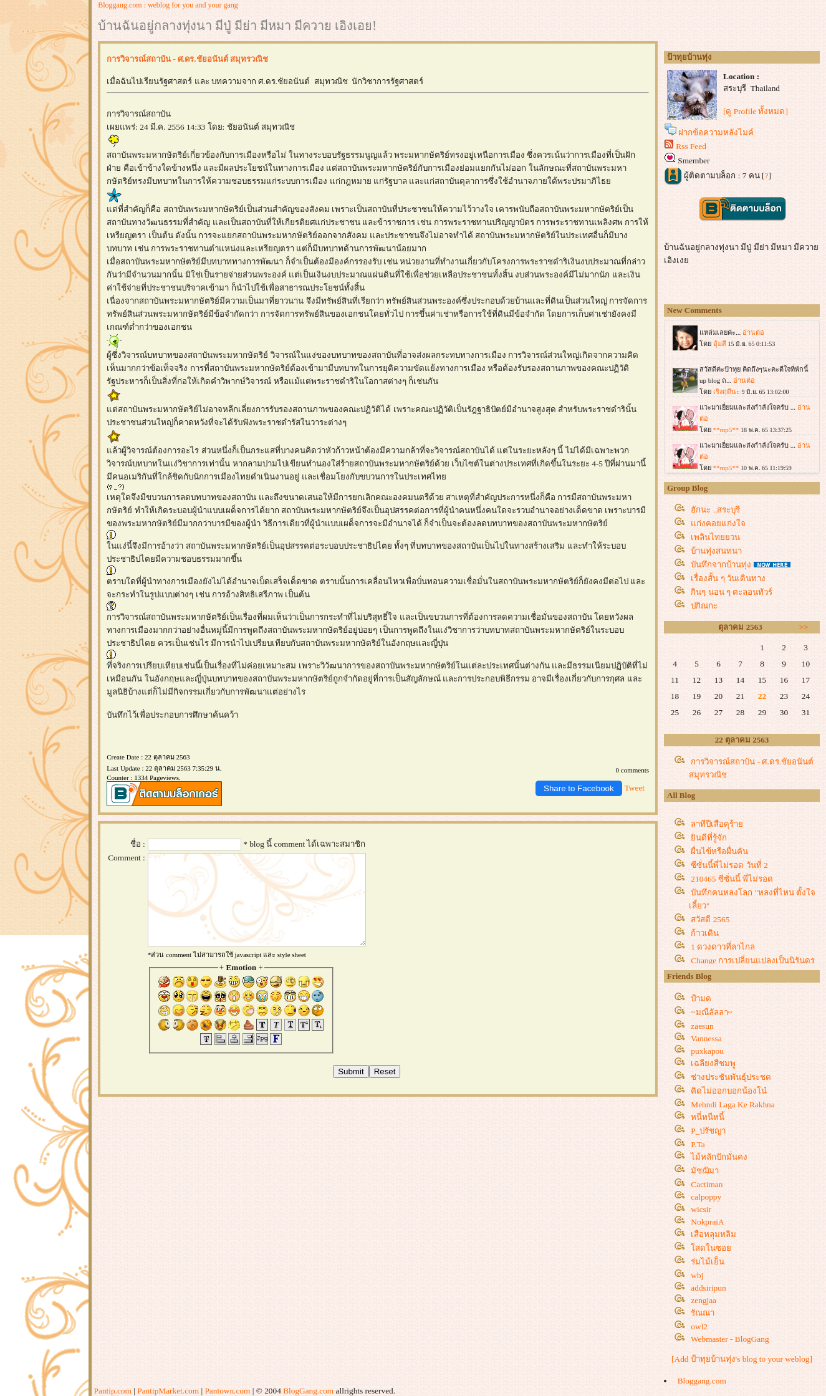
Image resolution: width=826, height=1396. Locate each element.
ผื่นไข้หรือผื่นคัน (719, 851)
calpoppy (706, 1196)
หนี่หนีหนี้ (707, 1117)
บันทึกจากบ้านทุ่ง (721, 564)
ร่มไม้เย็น (707, 1261)
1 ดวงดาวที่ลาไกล (723, 946)
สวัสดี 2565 (710, 919)
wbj (697, 1275)
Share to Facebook (579, 788)
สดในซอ (711, 1248)
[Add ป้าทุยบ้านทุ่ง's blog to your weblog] (741, 1359)
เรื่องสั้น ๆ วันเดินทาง (728, 578)
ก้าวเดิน (705, 933)
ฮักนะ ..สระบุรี (715, 509)
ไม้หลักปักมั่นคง (719, 1157)
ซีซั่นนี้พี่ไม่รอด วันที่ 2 (729, 865)
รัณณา (702, 1312)
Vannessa (706, 1038)
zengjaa (703, 1300)
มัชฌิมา (705, 1170)
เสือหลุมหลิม (713, 1234)
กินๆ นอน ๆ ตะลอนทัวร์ (731, 592)
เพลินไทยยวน (715, 537)
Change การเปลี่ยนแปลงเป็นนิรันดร (753, 960)
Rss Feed (691, 146)
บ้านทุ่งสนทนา (716, 551)
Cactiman (707, 1184)
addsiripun (708, 1288)
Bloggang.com (702, 1380)
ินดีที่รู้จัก (709, 837)
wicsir (701, 1209)
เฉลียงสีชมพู (713, 1063)
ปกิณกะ (704, 605)
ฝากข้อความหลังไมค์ (716, 132)
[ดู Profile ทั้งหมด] (755, 111)
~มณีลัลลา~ (711, 1012)
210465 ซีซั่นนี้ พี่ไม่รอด (732, 878)
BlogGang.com (308, 1390)
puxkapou (707, 1051)
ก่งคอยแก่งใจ (718, 523)
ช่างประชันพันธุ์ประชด (731, 1077)
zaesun (702, 1026)
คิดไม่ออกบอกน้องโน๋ (729, 1090)
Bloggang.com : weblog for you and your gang (168, 5)
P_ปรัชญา (708, 1130)
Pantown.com (227, 1390)
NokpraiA (707, 1221)
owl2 (699, 1326)
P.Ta (697, 1144)
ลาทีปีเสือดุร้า (717, 824)
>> (804, 627)
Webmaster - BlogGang (730, 1339)
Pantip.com (113, 1390)
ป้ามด (701, 998)
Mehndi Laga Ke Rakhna (732, 1104)
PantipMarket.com (168, 1390)
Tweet (635, 787)
